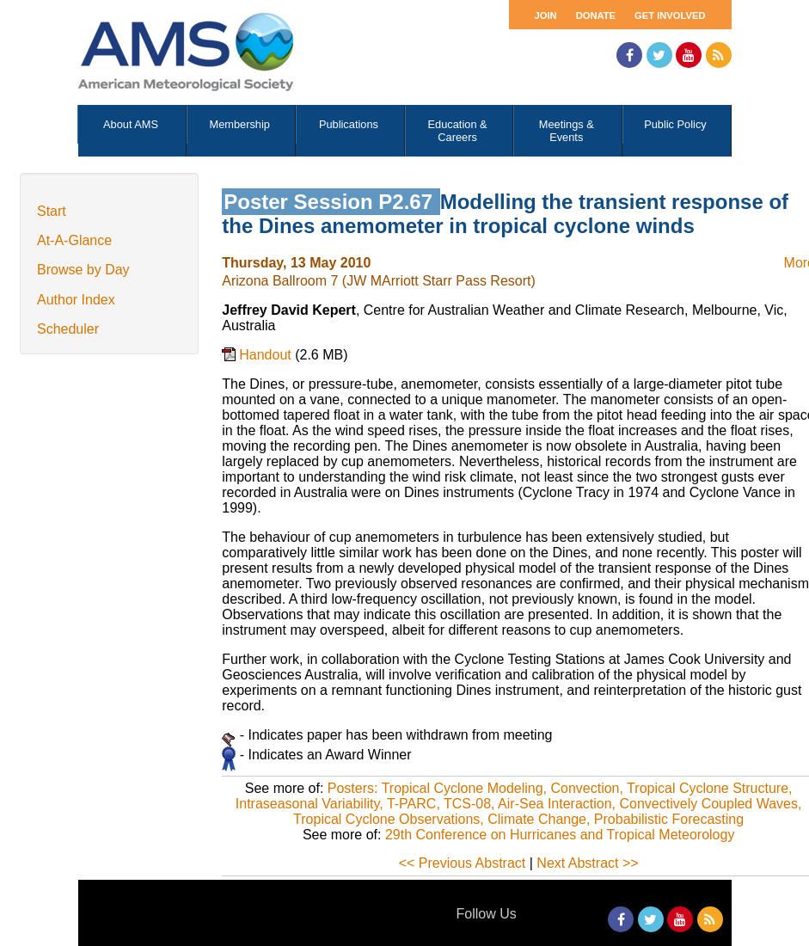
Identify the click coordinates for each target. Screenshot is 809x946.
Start (51, 211)
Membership (240, 124)
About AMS (130, 124)
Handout (267, 354)
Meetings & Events (566, 131)
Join (546, 15)
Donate (596, 15)
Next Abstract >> (587, 863)
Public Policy (675, 124)
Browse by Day (83, 269)
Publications (348, 124)
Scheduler (68, 329)
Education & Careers (457, 131)
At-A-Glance (74, 240)
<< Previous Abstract (462, 863)
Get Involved (669, 15)
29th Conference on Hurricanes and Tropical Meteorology (559, 834)
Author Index (76, 299)
